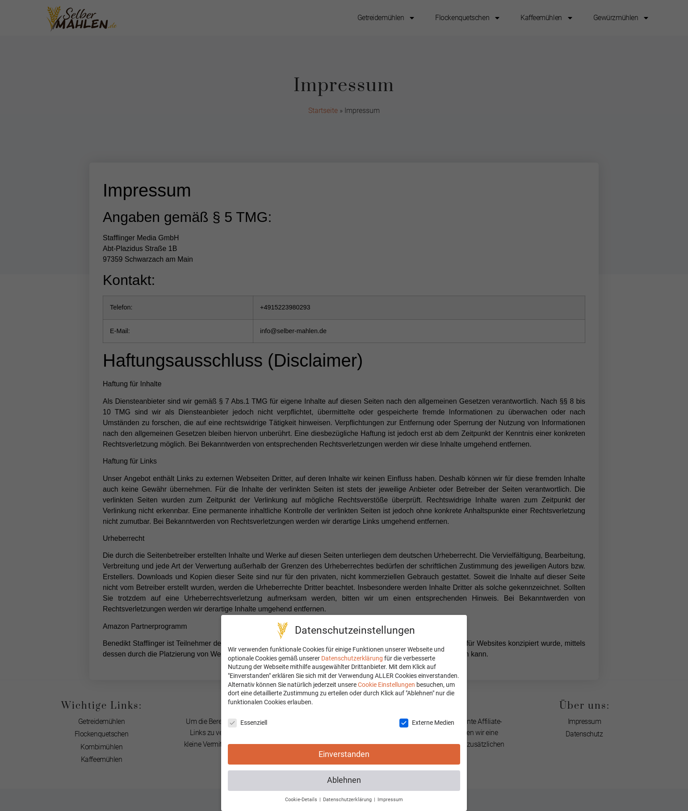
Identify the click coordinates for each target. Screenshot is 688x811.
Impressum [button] (390, 800)
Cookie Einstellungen (386, 684)
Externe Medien (426, 723)
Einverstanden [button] (344, 754)
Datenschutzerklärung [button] (348, 800)
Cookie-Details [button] (302, 800)
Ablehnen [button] (344, 780)
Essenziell (247, 723)
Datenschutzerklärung (352, 658)
